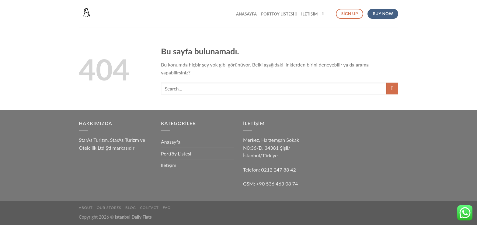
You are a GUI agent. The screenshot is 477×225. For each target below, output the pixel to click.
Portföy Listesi (279, 14)
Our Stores (109, 207)
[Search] (324, 13)
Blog (130, 207)
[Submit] (392, 88)
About (85, 207)
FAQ (167, 207)
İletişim (309, 14)
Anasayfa (246, 14)
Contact (149, 207)
